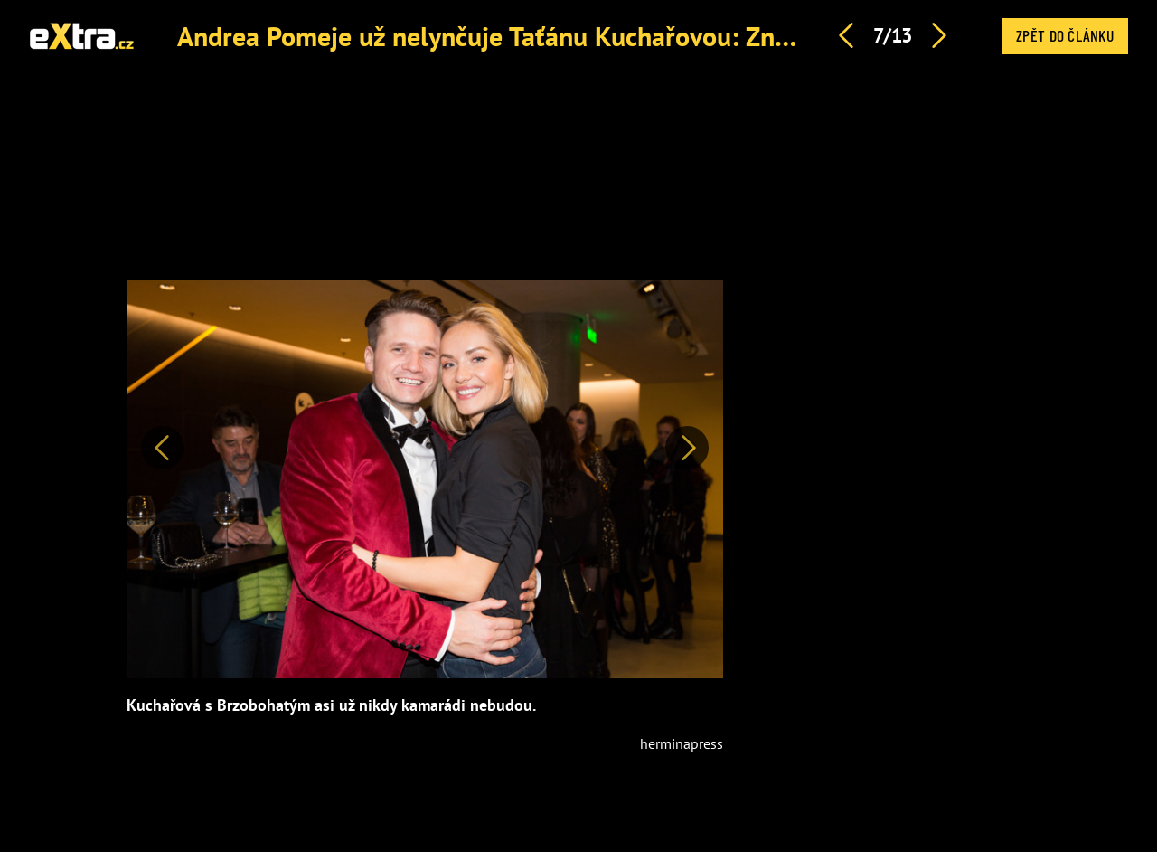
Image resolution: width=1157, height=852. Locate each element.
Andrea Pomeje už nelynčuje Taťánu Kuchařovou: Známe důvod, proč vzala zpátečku (659, 35)
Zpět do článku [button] (1065, 35)
